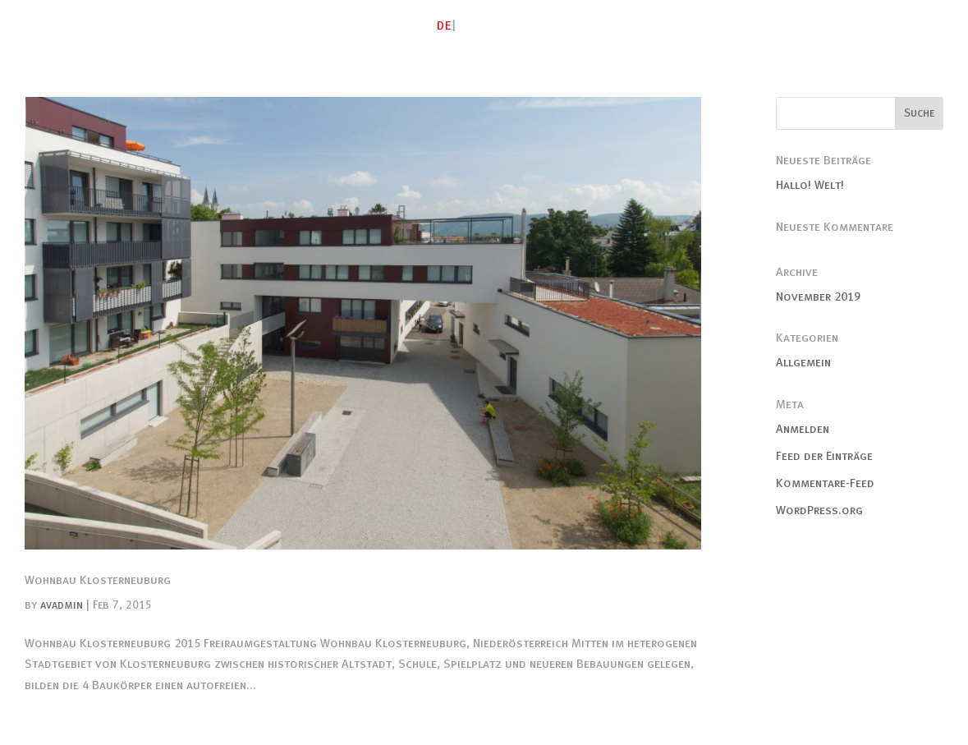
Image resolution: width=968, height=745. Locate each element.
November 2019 (818, 296)
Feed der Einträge (824, 455)
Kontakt (917, 25)
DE (444, 25)
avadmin (61, 605)
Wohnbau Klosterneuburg (98, 580)
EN (466, 25)
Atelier (517, 25)
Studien (663, 25)
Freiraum (736, 25)
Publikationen (827, 25)
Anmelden (802, 428)
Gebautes (588, 25)
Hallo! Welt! (810, 184)
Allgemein (803, 362)
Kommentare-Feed (825, 483)
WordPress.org (819, 510)
